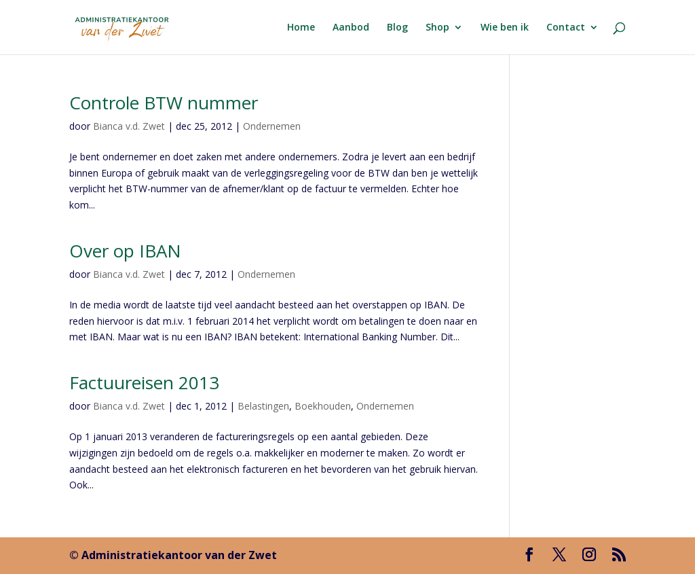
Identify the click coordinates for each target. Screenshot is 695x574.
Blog (397, 27)
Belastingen (263, 405)
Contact (565, 27)
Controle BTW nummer (163, 102)
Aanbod (351, 27)
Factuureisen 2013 (144, 382)
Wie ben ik (505, 27)
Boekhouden (323, 405)
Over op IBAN (125, 250)
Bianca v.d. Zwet (129, 126)
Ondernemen (272, 126)
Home (301, 27)
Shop (437, 27)
